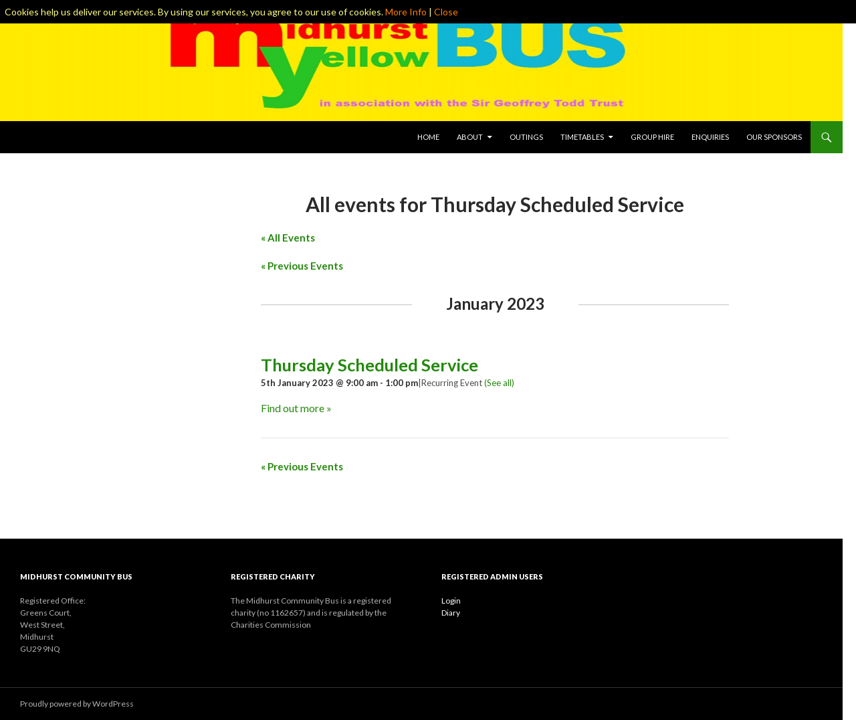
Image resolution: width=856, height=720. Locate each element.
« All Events (288, 238)
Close (446, 11)
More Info (406, 11)
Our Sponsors (774, 136)
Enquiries (710, 136)
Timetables (582, 136)
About (470, 136)
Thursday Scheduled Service (369, 365)
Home (428, 136)
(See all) (499, 382)
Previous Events (302, 266)
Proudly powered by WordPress (77, 704)
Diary (450, 613)
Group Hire (652, 136)
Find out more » (296, 407)
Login (451, 601)
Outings (526, 136)
